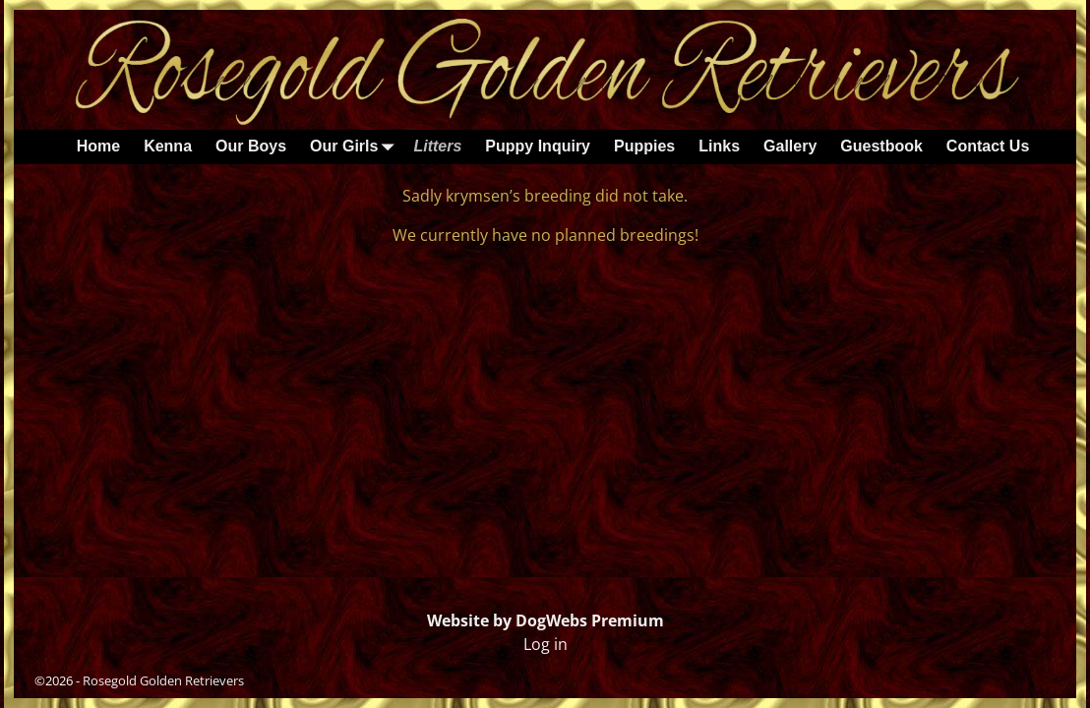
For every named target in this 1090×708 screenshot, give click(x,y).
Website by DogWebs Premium (545, 620)
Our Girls (355, 147)
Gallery (790, 146)
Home (98, 146)
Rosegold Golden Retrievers (163, 680)
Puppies (644, 146)
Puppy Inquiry (537, 146)
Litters (437, 146)
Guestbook (881, 146)
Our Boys (250, 146)
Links (719, 146)
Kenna (168, 146)
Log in (545, 644)
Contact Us (987, 146)
